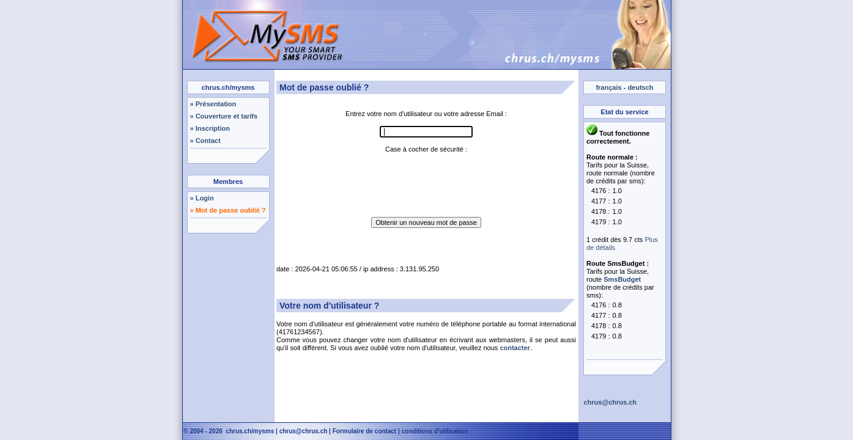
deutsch (640, 87)
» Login (202, 198)
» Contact (205, 140)
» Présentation (213, 104)
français (608, 87)
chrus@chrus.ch (303, 431)
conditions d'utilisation (435, 431)
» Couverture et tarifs (224, 116)
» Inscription (210, 128)
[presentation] (426, 177)
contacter (515, 347)
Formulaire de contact (364, 431)
